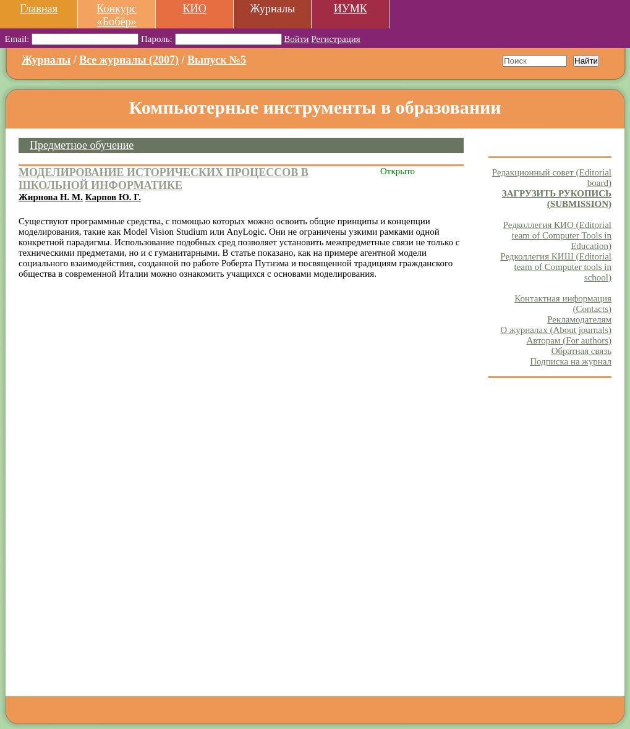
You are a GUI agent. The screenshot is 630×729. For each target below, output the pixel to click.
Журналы (46, 60)
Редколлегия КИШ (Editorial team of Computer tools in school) (555, 266)
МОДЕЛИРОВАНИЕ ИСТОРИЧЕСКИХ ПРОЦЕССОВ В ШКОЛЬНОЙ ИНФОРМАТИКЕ (164, 179)
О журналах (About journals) (555, 330)
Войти (296, 39)
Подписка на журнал (570, 361)
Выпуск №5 (216, 60)
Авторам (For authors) (568, 340)
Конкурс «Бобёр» (116, 15)
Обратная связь (581, 351)
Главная (38, 8)
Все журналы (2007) (129, 60)
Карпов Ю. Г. (113, 197)
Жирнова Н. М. (51, 197)
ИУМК (350, 8)
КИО (194, 8)
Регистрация (335, 39)
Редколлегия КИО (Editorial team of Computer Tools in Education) (557, 235)
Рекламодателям (579, 319)
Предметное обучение (82, 145)
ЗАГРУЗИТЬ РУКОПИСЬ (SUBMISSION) (556, 198)
